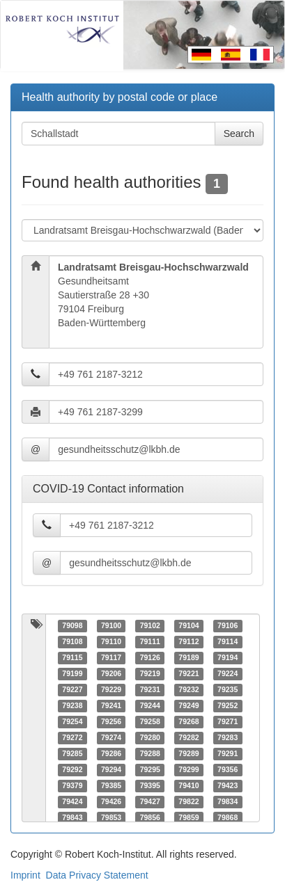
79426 (111, 802)
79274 (111, 738)
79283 (227, 738)
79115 (72, 658)
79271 (227, 722)
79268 (188, 722)
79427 (150, 802)
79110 (111, 642)
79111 (150, 642)
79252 (227, 706)
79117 (111, 658)
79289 (188, 754)
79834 (227, 802)
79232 (188, 690)
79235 (227, 690)
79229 (111, 690)
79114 (227, 642)
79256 (111, 722)
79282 (188, 738)
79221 (188, 674)
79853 (111, 818)
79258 (150, 722)
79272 (72, 738)
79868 (227, 818)
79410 (188, 786)
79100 (111, 626)
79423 (227, 786)
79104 (188, 626)
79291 (227, 754)
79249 (188, 706)
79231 (150, 690)
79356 (227, 770)
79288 (150, 754)
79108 (72, 642)
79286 (111, 754)
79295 (150, 770)
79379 (72, 786)
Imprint (25, 875)
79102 (150, 626)
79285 (72, 754)
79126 (150, 658)
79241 (111, 706)
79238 (72, 706)
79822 (188, 802)
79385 (111, 786)
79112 (188, 642)
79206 (111, 674)
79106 (227, 626)
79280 (150, 738)
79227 (72, 690)
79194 (227, 658)
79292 (72, 770)
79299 (188, 770)
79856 (150, 818)
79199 (72, 674)
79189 (188, 658)
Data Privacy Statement (97, 875)
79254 (72, 722)
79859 (188, 818)
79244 (150, 706)
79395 (150, 786)
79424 (72, 802)
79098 (72, 626)
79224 (227, 674)
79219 (150, 674)
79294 (111, 770)
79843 (72, 818)
